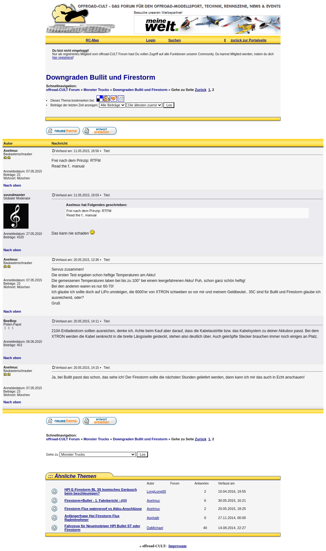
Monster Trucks (96, 90)
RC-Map (92, 40)
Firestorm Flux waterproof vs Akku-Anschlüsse (103, 509)
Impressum (177, 546)
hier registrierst (62, 57)
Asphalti (153, 518)
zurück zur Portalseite (248, 40)
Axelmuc (153, 500)
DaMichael (155, 528)
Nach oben (12, 185)
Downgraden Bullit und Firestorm (100, 77)
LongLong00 (156, 491)
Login (150, 40)
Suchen (174, 40)
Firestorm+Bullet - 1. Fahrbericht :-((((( (96, 500)
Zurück (201, 90)
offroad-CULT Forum (63, 90)
